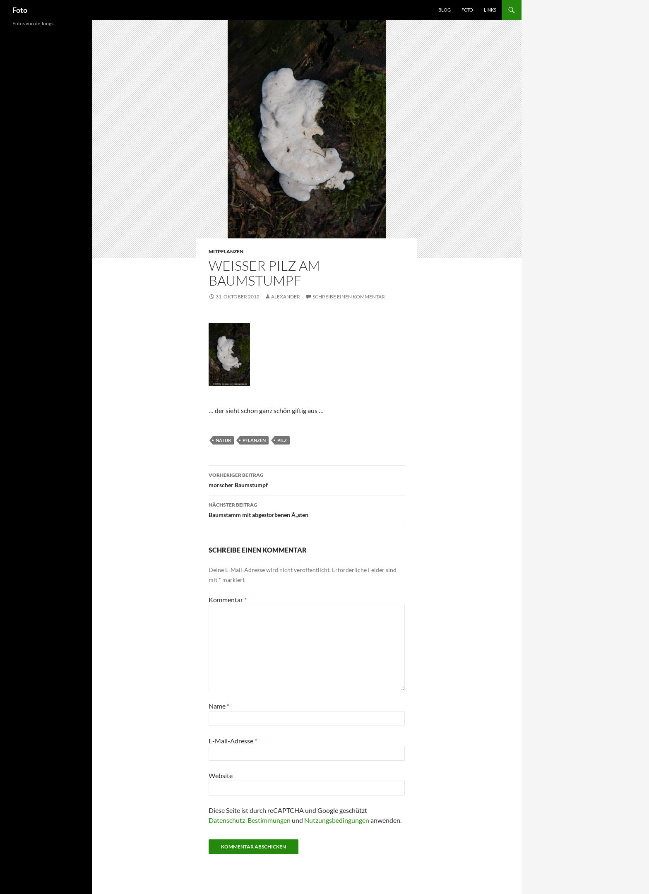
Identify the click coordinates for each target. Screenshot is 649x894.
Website (221, 775)
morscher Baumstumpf (307, 479)
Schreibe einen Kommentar (348, 296)
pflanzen (254, 440)
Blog (444, 9)
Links (490, 9)
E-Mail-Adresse (233, 741)
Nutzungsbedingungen (336, 820)
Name (219, 706)
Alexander (285, 296)
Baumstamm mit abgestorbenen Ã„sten (307, 509)
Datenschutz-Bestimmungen (250, 820)
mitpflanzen (226, 251)
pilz (282, 440)
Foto (19, 9)
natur (223, 440)
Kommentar (228, 599)
